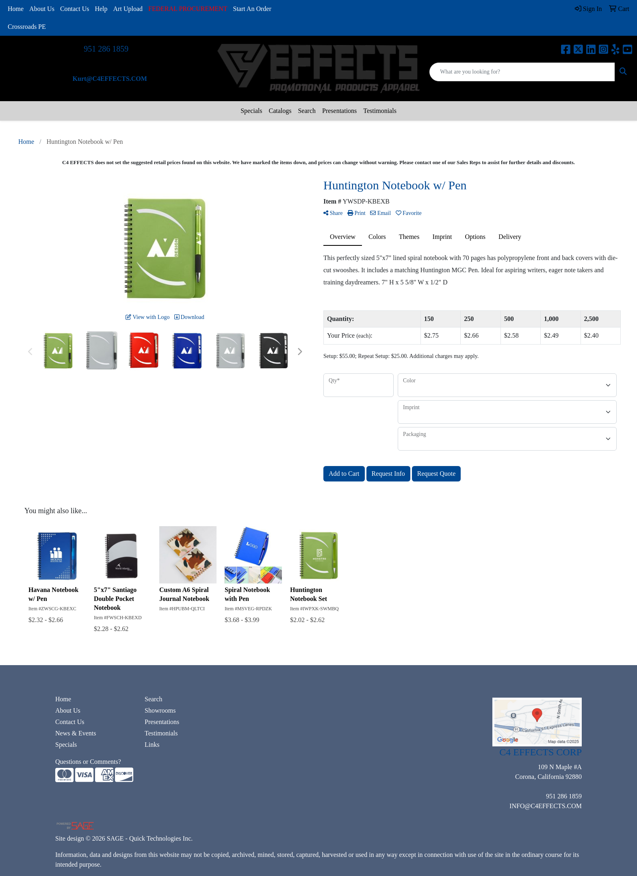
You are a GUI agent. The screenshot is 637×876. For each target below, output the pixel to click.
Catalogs (280, 110)
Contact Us (74, 8)
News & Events (75, 733)
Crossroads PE (27, 26)
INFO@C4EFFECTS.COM (545, 805)
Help (101, 8)
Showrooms (160, 710)
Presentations (339, 110)
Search (307, 110)
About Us (41, 8)
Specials (251, 110)
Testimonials (379, 110)
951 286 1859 (106, 48)
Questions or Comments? (88, 761)
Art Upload (128, 8)
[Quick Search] (522, 72)
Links (152, 744)
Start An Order (252, 8)
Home (16, 8)
